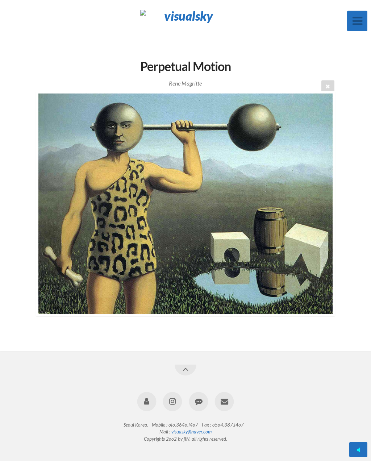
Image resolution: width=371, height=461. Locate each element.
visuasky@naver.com (191, 432)
